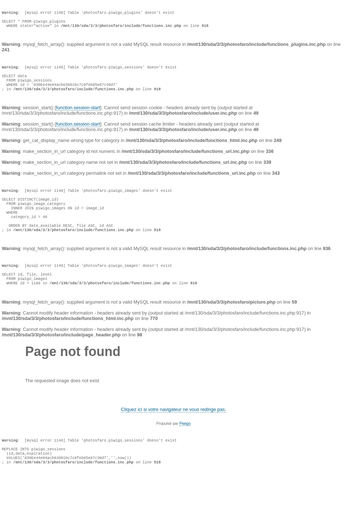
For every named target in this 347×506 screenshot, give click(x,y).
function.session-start (78, 119)
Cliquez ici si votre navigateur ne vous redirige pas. (173, 436)
